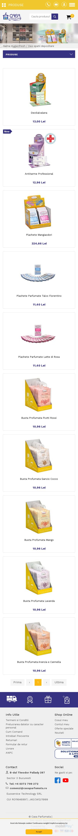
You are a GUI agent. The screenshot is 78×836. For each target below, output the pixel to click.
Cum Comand (14, 731)
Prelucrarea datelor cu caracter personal (25, 726)
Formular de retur (16, 744)
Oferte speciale (64, 728)
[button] (14, 5)
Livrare (10, 748)
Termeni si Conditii (17, 720)
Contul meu (62, 724)
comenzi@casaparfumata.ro (28, 788)
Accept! (39, 831)
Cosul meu (61, 720)
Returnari (11, 740)
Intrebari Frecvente (17, 736)
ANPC (9, 752)
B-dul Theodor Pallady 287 (27, 772)
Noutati (59, 732)
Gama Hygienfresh (14, 46)
